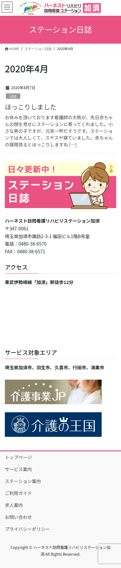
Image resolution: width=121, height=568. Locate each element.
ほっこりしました (30, 106)
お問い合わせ (18, 517)
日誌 (12, 96)
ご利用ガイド (18, 493)
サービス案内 (18, 469)
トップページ (18, 457)
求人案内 (14, 505)
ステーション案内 (23, 481)
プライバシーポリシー (27, 529)
